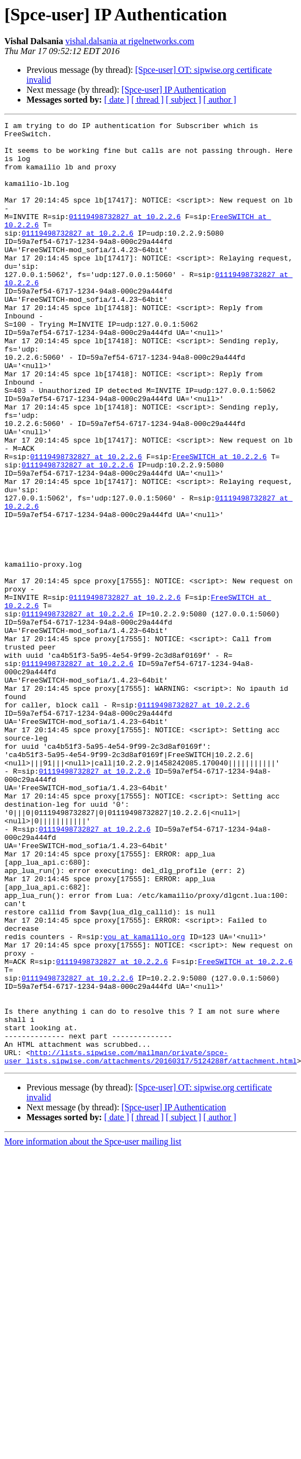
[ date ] (116, 99)
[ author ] (220, 99)
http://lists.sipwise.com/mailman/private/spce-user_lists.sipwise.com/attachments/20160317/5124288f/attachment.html (150, 1244)
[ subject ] (183, 99)
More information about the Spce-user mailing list (92, 1330)
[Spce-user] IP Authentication (173, 89)
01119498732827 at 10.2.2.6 (125, 236)
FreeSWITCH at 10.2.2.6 (219, 524)
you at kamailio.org (144, 1100)
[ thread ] (147, 99)
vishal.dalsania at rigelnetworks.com (130, 41)
